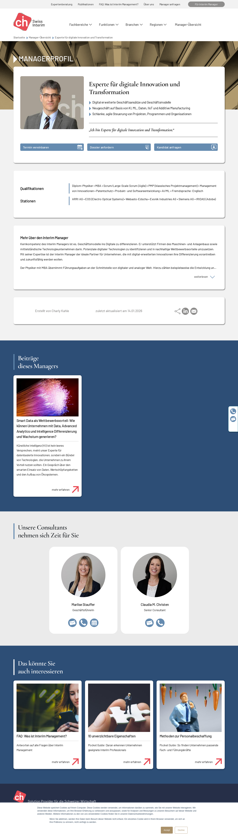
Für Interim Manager (206, 4)
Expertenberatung (61, 4)
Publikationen (86, 4)
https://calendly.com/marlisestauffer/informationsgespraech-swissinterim (94, 623)
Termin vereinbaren (52, 147)
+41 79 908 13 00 (83, 623)
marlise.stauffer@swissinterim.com (72, 623)
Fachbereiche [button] (78, 24)
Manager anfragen (169, 4)
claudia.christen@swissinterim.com (149, 623)
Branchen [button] (132, 24)
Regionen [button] (156, 24)
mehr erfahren (66, 487)
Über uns (149, 4)
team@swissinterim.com (233, 419)
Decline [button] (181, 830)
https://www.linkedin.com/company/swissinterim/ (233, 427)
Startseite (19, 37)
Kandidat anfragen (186, 147)
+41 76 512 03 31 (160, 623)
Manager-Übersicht (188, 24)
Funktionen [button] (106, 24)
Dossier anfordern (119, 147)
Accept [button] (167, 830)
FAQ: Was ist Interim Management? (118, 4)
